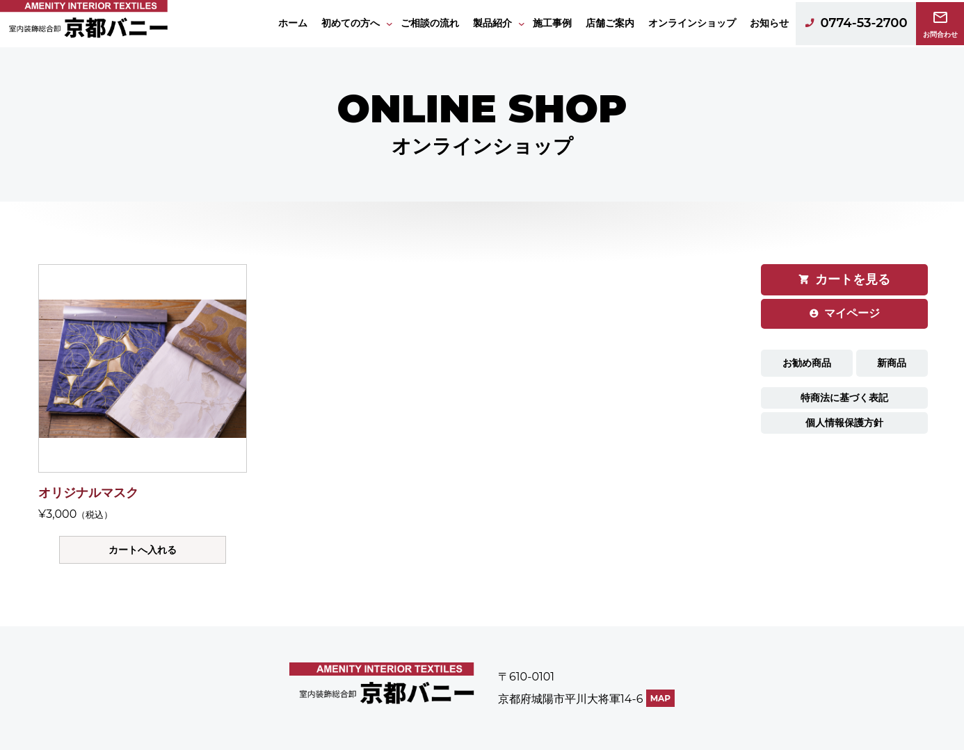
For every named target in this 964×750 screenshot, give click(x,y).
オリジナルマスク (88, 492)
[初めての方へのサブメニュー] (389, 23)
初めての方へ (350, 23)
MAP (660, 698)
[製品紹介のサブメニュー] (521, 23)
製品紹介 (492, 23)
